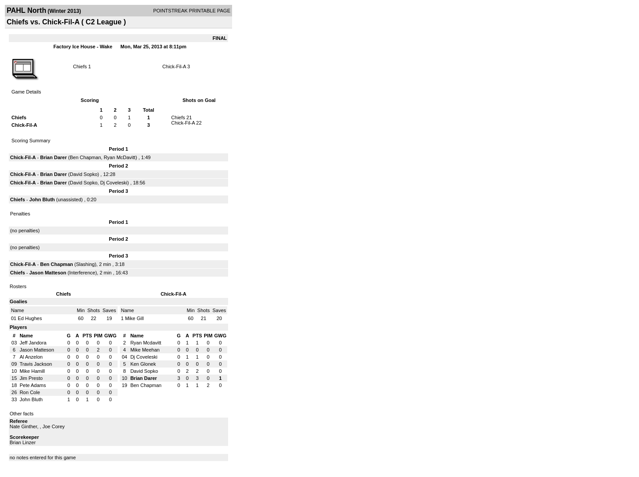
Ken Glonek (143, 364)
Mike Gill (134, 318)
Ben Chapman (85, 157)
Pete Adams (33, 385)
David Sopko (83, 174)
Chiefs (80, 66)
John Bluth (42, 199)
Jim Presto (31, 378)
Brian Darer (53, 157)
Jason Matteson (47, 272)
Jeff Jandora (33, 342)
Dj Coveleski (113, 182)
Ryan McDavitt (120, 157)
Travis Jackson (36, 364)
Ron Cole (30, 392)
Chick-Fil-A (174, 66)
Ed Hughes (30, 318)
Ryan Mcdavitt (146, 342)
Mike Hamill (32, 371)
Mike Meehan (145, 349)
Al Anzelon (31, 357)
